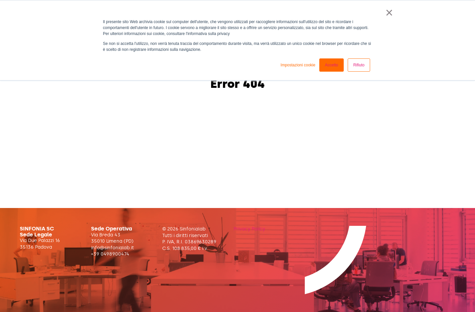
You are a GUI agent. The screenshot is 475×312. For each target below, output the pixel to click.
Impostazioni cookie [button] (298, 65)
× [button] (389, 13)
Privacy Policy (249, 229)
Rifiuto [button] (358, 65)
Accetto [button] (331, 65)
